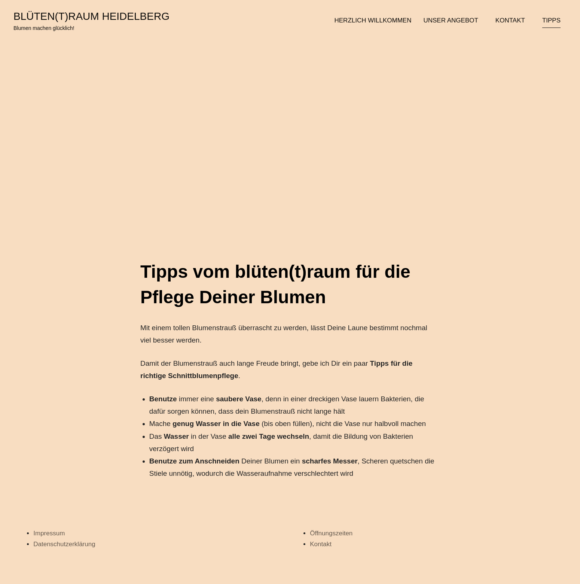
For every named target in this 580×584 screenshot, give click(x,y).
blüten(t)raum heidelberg (91, 16)
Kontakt (512, 20)
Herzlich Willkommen (373, 20)
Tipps (551, 20)
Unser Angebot (453, 20)
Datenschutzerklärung (64, 544)
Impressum (49, 533)
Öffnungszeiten (331, 533)
